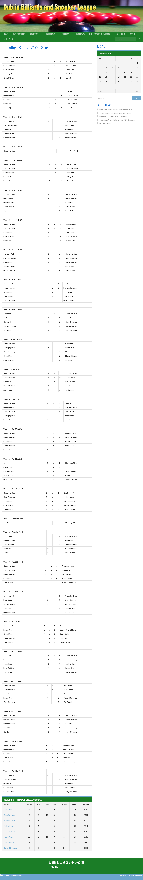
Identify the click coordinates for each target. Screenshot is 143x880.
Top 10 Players (65, 34)
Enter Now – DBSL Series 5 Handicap (113, 117)
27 (125, 82)
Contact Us (8, 39)
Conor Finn (8, 810)
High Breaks (50, 34)
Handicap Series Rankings (99, 34)
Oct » (137, 91)
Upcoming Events (106, 123)
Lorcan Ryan (8, 837)
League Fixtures (18, 34)
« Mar (100, 91)
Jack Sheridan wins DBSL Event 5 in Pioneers (115, 113)
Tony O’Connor (9, 832)
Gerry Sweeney (9, 815)
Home (6, 34)
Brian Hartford (9, 843)
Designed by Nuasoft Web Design (131, 875)
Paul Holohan (8, 826)
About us (133, 34)
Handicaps (80, 34)
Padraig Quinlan (9, 821)
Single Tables (35, 34)
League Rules (120, 34)
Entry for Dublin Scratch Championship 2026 (115, 110)
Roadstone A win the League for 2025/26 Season (117, 120)
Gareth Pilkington (10, 848)
